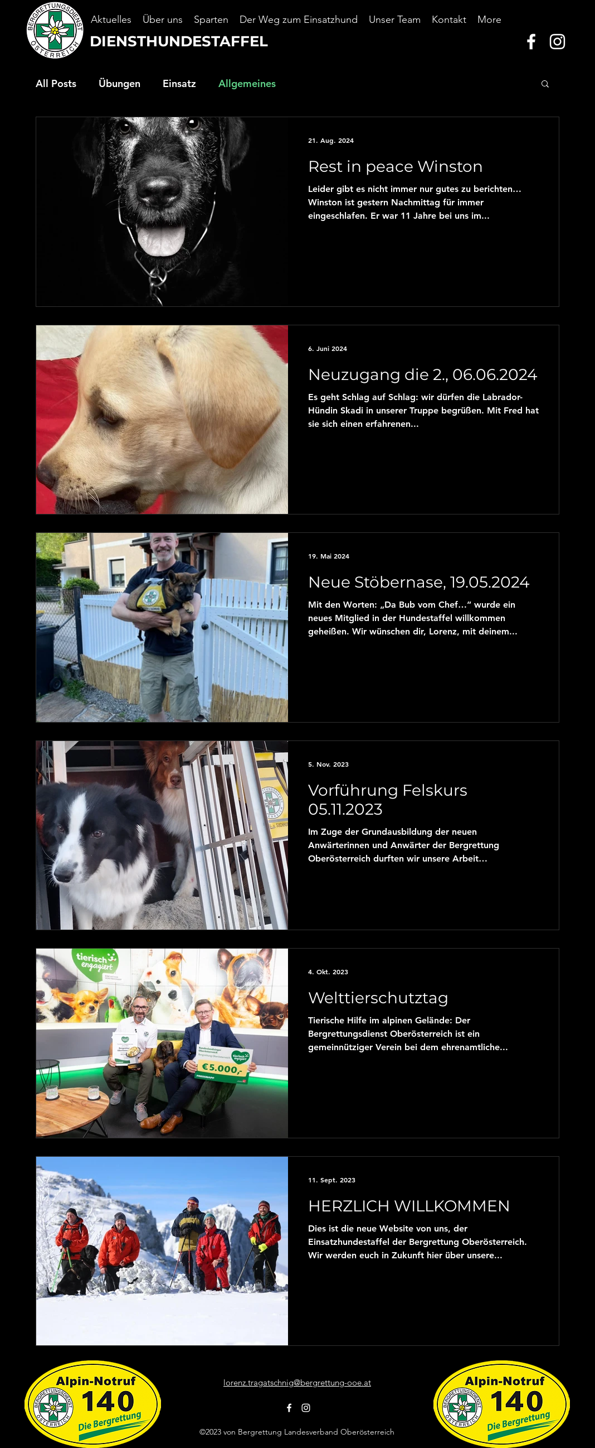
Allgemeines (247, 83)
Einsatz (179, 83)
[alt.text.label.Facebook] (531, 41)
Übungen (119, 83)
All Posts (56, 83)
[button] (545, 84)
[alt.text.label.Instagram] (557, 41)
